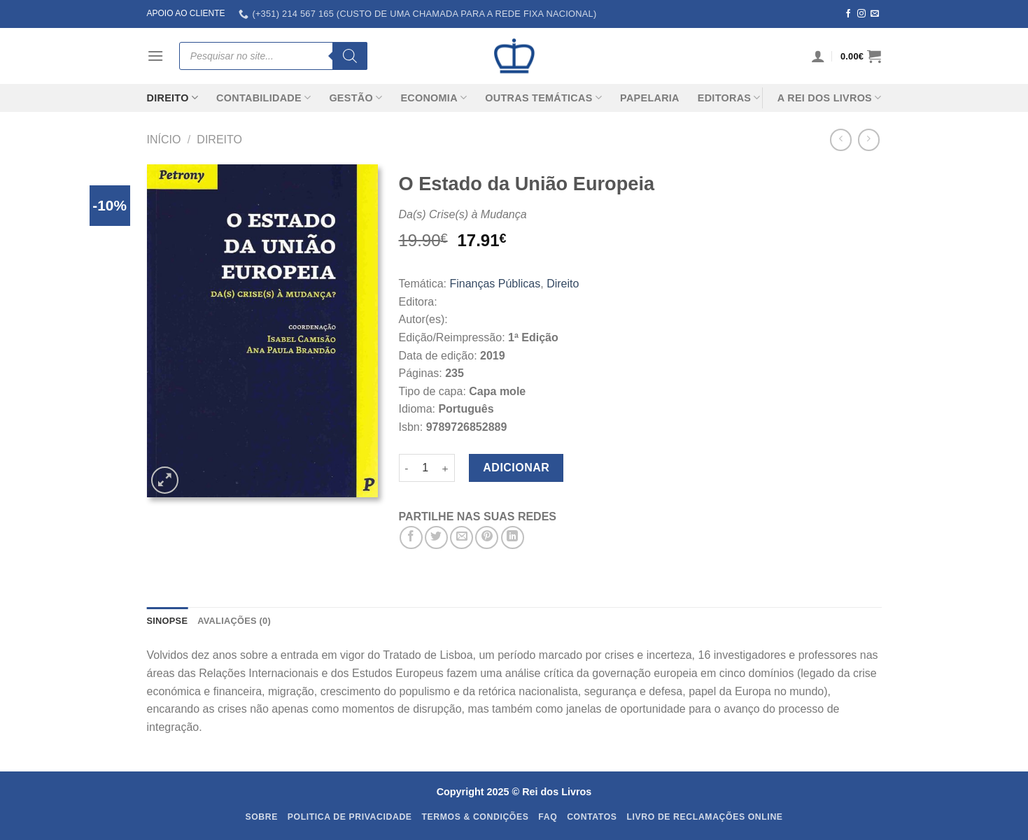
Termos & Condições (474, 817)
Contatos (592, 817)
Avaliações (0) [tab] (234, 620)
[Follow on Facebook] (848, 14)
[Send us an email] (875, 14)
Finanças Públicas (494, 284)
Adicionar (516, 468)
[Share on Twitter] (436, 537)
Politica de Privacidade (350, 817)
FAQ (547, 817)
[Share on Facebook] (411, 537)
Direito (173, 97)
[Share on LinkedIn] (512, 537)
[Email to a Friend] (461, 537)
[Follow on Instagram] (861, 14)
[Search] (349, 56)
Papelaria (650, 98)
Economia (433, 97)
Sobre (261, 817)
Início (164, 139)
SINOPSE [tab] (167, 620)
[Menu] (155, 55)
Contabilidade (263, 97)
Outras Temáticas (543, 97)
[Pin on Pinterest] (486, 537)
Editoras (729, 97)
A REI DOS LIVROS (829, 97)
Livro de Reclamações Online (704, 817)
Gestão (355, 97)
